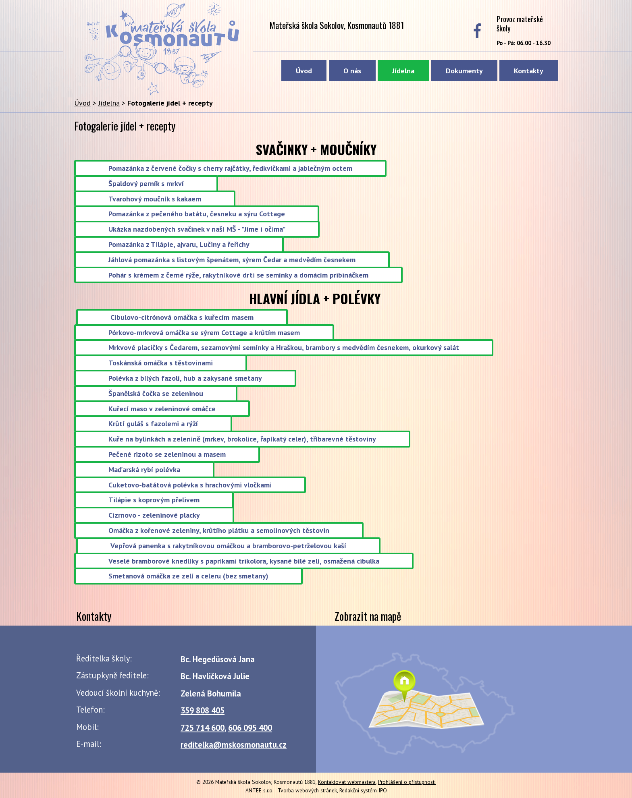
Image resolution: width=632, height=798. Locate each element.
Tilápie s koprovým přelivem (154, 500)
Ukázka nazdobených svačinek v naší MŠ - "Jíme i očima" (196, 229)
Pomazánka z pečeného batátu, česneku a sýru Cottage (196, 214)
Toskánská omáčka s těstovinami (160, 363)
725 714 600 (203, 727)
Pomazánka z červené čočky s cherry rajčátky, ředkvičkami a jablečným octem (230, 168)
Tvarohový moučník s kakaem (154, 198)
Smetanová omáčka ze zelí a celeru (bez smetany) (188, 576)
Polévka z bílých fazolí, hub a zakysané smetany (185, 378)
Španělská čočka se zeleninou (155, 393)
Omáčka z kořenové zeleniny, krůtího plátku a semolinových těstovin (218, 530)
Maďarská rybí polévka (144, 469)
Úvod (304, 70)
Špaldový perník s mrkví (146, 183)
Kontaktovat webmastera (347, 782)
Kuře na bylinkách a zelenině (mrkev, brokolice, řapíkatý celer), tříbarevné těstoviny (242, 439)
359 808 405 (203, 710)
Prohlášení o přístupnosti (407, 782)
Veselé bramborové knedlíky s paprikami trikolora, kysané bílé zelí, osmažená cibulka (243, 561)
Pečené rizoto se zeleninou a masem (167, 454)
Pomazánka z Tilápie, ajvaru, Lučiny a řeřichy (178, 244)
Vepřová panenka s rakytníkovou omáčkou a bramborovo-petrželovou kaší (228, 545)
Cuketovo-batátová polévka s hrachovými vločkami (190, 484)
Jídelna (403, 70)
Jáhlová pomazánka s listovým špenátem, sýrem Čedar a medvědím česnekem (232, 259)
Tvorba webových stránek (307, 790)
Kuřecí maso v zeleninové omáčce (162, 408)
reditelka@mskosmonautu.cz (234, 744)
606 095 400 (250, 727)
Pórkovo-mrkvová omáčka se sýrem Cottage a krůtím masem (204, 332)
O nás (352, 70)
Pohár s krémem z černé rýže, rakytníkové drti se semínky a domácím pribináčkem (238, 275)
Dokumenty (464, 70)
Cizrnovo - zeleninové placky (154, 515)
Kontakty (528, 70)
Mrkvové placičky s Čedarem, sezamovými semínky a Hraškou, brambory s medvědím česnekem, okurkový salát (283, 347)
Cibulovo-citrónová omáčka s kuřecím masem (182, 317)
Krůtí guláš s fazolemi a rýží (153, 424)
